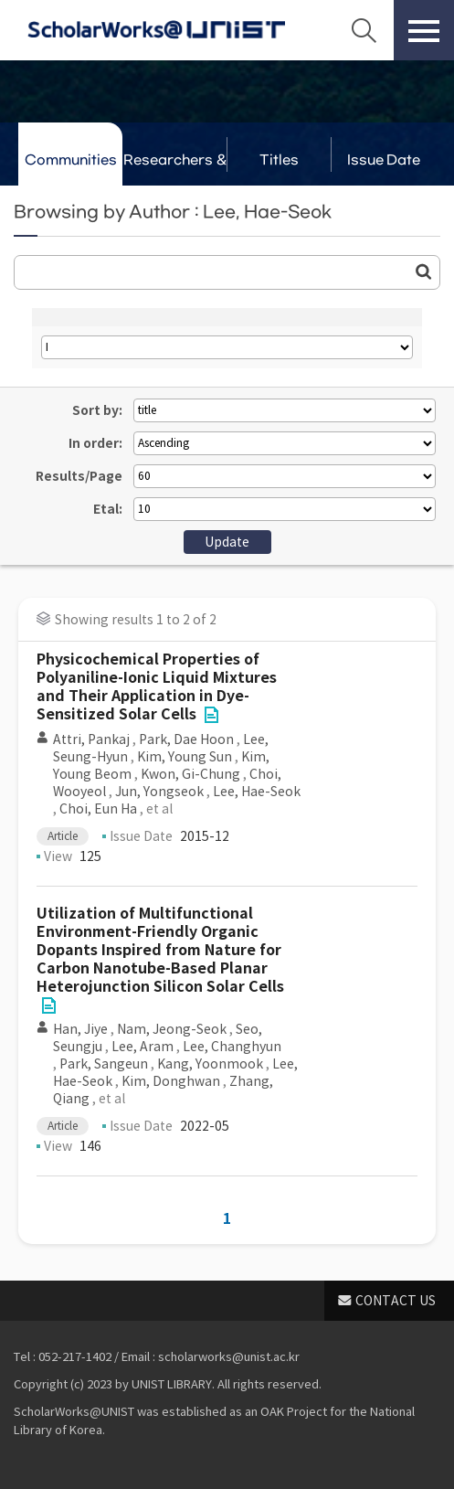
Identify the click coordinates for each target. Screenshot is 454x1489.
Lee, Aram (142, 1046)
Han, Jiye (80, 1029)
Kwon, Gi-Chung (190, 774)
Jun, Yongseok (159, 791)
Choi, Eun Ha (98, 809)
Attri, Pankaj (91, 739)
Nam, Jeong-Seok (172, 1029)
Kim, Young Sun (184, 757)
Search (363, 30)
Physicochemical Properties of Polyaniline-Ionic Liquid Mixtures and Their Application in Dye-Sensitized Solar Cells (157, 687)
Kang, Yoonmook (210, 1064)
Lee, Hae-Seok (257, 791)
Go (424, 271)
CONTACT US (395, 1300)
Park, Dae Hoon (186, 739)
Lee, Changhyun (232, 1046)
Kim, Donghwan (170, 1081)
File (211, 715)
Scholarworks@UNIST (156, 30)
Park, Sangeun (103, 1064)
